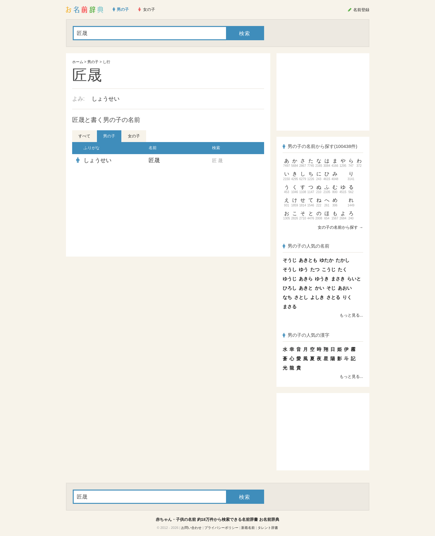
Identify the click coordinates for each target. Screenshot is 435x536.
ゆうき (322, 278)
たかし (343, 260)
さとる (333, 297)
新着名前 (248, 528)
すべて (84, 136)
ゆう (303, 269)
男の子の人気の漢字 (306, 335)
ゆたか (326, 260)
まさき (338, 278)
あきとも (308, 260)
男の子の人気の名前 (306, 246)
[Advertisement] (118, 211)
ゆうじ (290, 278)
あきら (306, 278)
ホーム (77, 62)
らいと (354, 278)
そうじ (290, 260)
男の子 (92, 62)
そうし (290, 269)
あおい (345, 288)
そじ (331, 288)
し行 (106, 62)
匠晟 (154, 160)
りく (347, 297)
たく (342, 269)
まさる (290, 306)
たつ (315, 269)
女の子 (134, 136)
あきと (306, 288)
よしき (317, 297)
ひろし (290, 288)
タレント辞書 (268, 528)
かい (319, 288)
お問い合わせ (191, 528)
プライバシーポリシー (221, 528)
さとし (301, 297)
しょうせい (106, 99)
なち (287, 297)
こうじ (329, 269)
